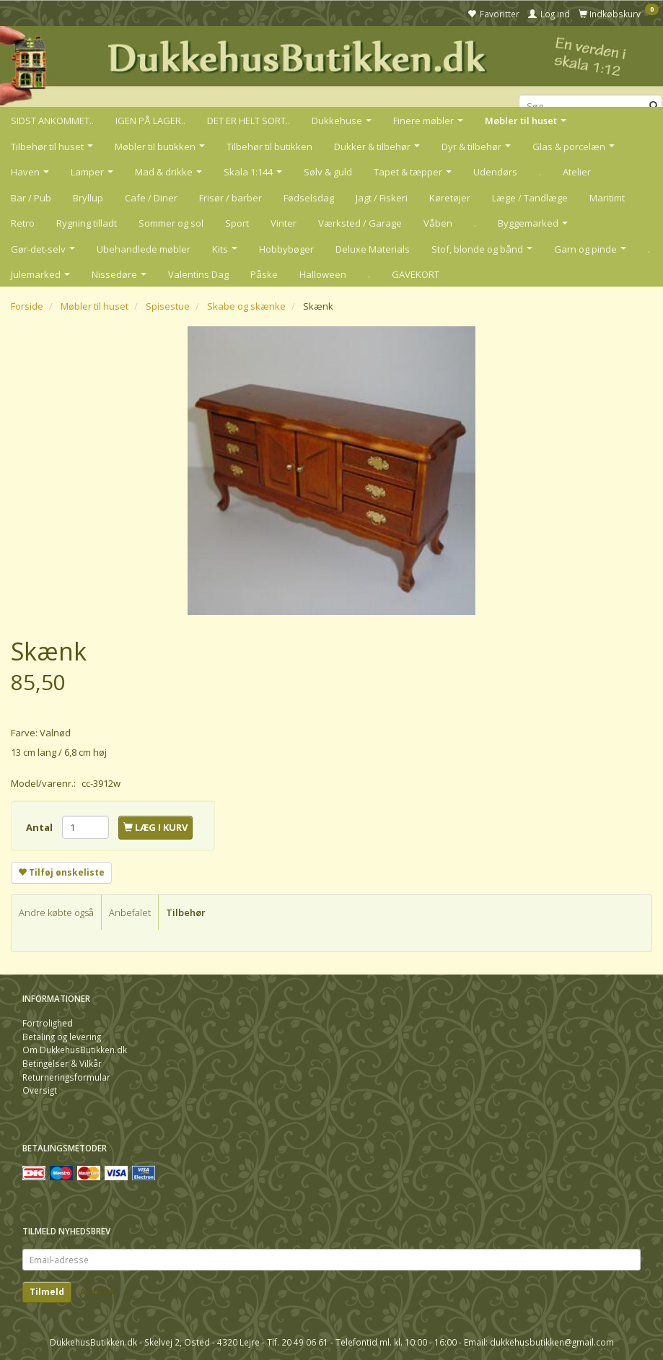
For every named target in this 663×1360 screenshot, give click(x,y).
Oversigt (39, 1090)
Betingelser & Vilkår (62, 1063)
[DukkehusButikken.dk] (331, 63)
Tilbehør (186, 912)
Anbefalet (130, 912)
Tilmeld (47, 1292)
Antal (40, 827)
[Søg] (654, 106)
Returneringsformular (66, 1077)
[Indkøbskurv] (618, 13)
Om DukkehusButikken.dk (74, 1049)
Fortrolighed (47, 1023)
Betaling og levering (61, 1036)
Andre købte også (56, 912)
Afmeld (96, 1292)
